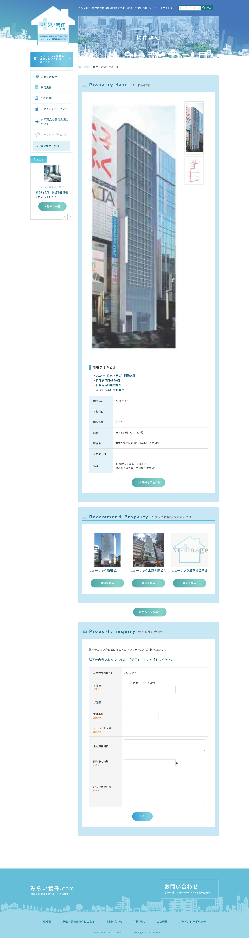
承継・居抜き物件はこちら (78, 926)
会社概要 (46, 98)
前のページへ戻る (150, 612)
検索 (208, 7)
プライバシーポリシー (54, 108)
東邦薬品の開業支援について (55, 122)
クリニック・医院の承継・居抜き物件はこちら (52, 59)
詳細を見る (107, 583)
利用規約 (46, 87)
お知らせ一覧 (52, 206)
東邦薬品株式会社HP (48, 146)
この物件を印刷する (148, 482)
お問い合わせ (49, 76)
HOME (47, 926)
